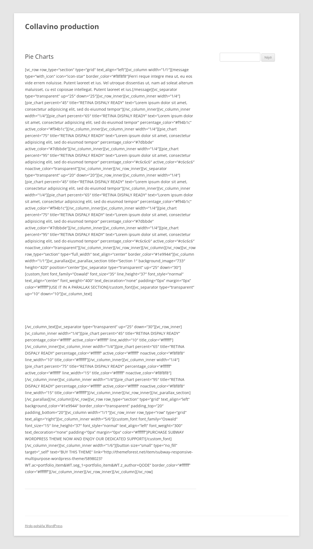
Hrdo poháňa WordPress (44, 525)
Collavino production (62, 26)
